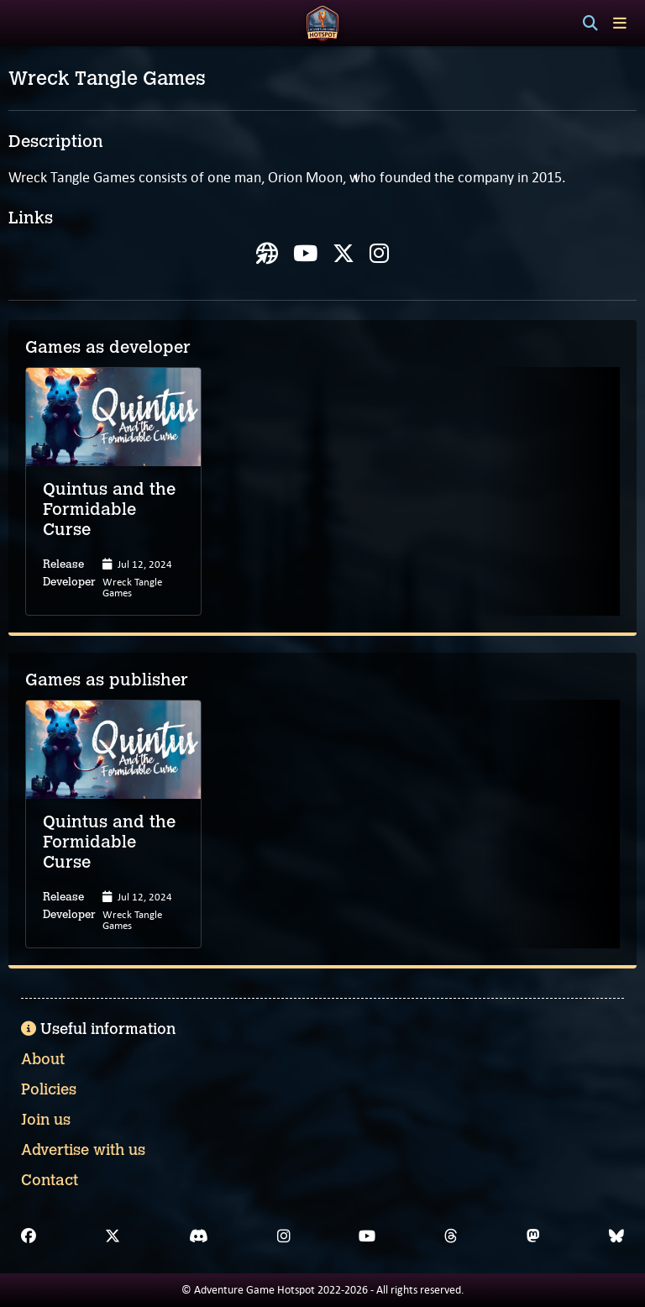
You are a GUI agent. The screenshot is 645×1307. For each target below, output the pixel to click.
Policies (48, 1089)
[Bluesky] (616, 1236)
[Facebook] (28, 1236)
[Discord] (198, 1236)
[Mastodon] (533, 1236)
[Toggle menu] (620, 23)
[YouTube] (367, 1236)
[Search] (590, 23)
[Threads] (451, 1236)
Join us (46, 1119)
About (43, 1059)
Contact (49, 1180)
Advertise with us (83, 1150)
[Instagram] (284, 1236)
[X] (112, 1236)
